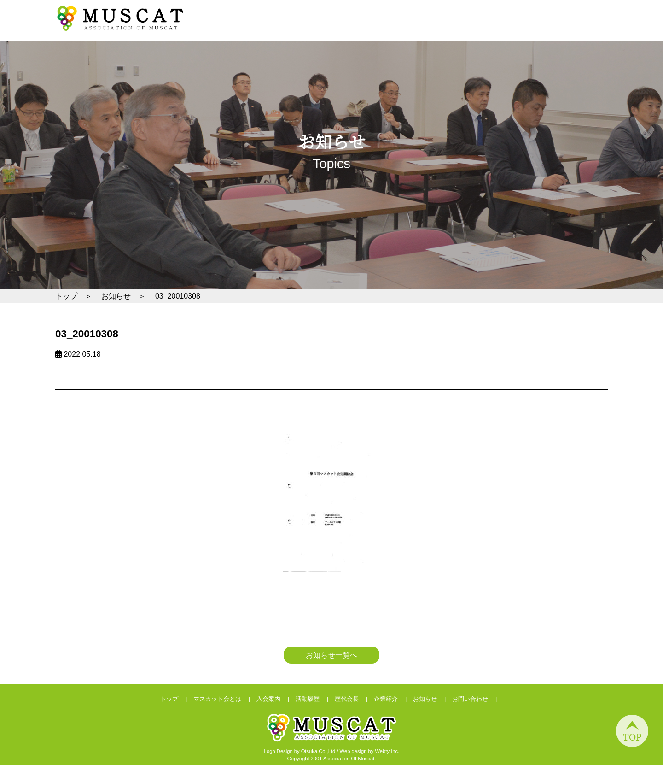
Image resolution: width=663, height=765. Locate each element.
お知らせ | (432, 698)
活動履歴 (510, 29)
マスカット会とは (417, 29)
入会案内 (471, 29)
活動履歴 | (315, 698)
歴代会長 (549, 29)
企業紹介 (588, 29)
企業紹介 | (393, 698)
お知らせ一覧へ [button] (331, 655)
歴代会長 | (354, 698)
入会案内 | (276, 698)
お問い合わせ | (477, 698)
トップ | (176, 698)
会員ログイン (563, 12)
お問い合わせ (470, 12)
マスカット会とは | (224, 698)
